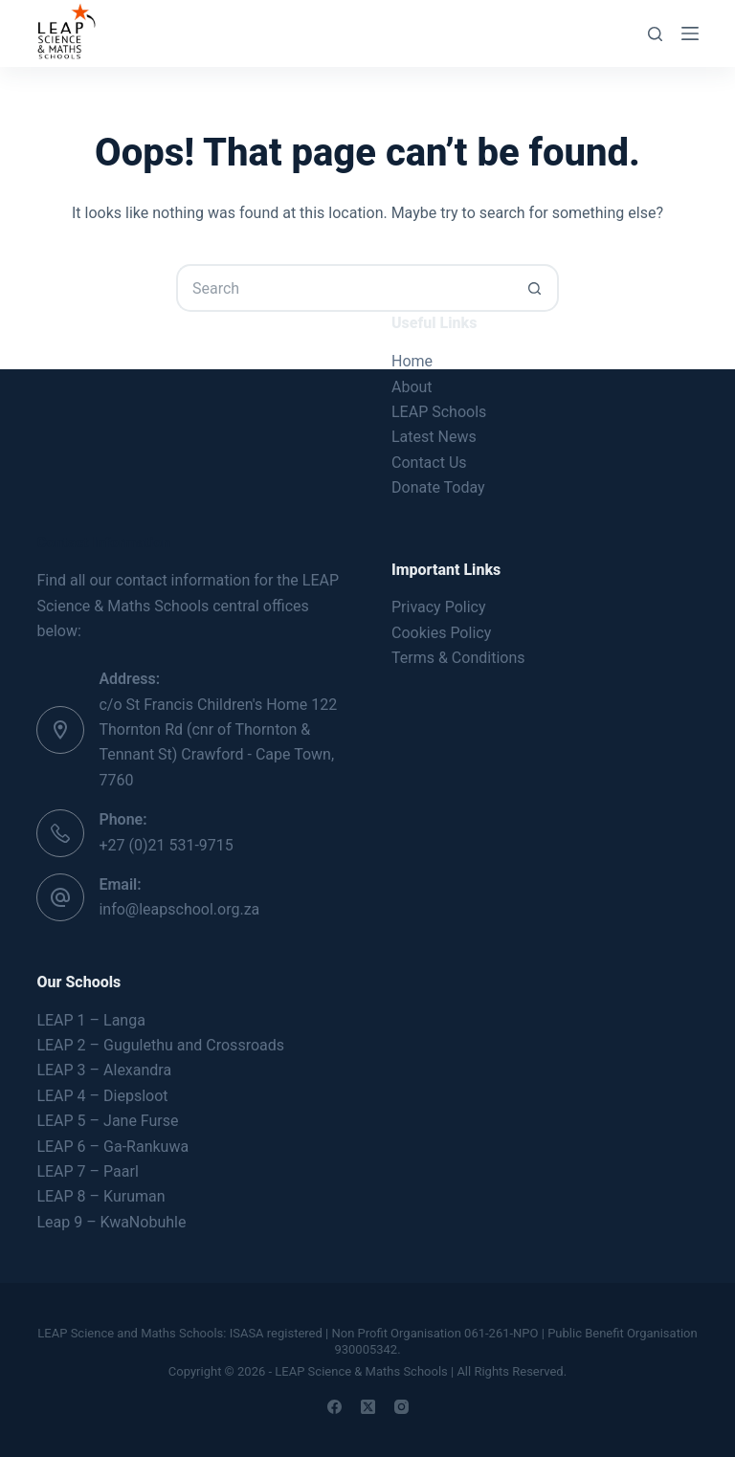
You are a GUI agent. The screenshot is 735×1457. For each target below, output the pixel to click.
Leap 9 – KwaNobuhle (111, 1222)
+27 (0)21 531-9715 (166, 845)
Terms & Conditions (458, 658)
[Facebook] (334, 1407)
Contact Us (429, 462)
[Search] (655, 34)
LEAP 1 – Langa (90, 1020)
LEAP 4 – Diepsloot (101, 1096)
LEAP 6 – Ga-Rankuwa (112, 1146)
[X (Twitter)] (368, 1407)
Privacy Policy (438, 607)
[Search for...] (343, 288)
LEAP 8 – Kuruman (100, 1196)
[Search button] (535, 288)
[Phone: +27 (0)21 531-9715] (60, 833)
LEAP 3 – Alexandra (103, 1070)
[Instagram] (401, 1407)
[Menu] (690, 33)
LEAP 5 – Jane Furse (107, 1121)
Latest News (434, 437)
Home (412, 361)
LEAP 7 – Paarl (87, 1171)
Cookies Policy (441, 633)
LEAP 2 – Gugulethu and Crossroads (160, 1045)
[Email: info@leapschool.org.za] (60, 897)
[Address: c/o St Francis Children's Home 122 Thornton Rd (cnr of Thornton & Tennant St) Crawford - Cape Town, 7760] (60, 730)
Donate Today (438, 487)
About (412, 387)
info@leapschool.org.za (179, 909)
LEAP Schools (438, 412)
